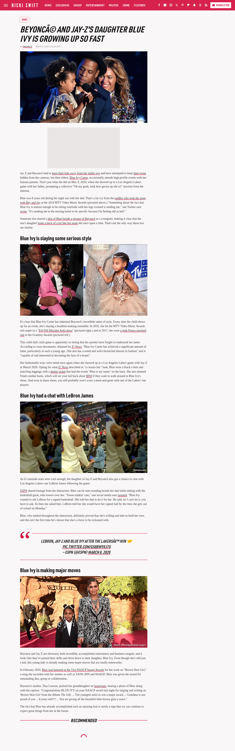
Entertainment (95, 5)
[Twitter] (176, 6)
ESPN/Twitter (140, 470)
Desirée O (27, 46)
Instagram (100, 686)
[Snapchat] (194, 6)
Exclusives (62, 5)
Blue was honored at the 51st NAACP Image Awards (73, 669)
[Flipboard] (188, 6)
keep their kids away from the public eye (76, 173)
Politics (113, 5)
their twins (139, 173)
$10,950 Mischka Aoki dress (55, 330)
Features (139, 5)
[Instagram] (170, 6)
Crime (126, 5)
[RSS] (206, 6)
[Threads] (200, 6)
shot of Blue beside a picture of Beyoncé (71, 218)
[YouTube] (165, 6)
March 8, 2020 (99, 552)
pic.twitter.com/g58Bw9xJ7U (86, 546)
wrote (23, 211)
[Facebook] (159, 6)
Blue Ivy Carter (79, 177)
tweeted (122, 495)
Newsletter (220, 5)
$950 (89, 376)
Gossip (78, 5)
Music (24, 19)
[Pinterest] (182, 6)
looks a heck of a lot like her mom (58, 223)
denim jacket (57, 371)
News (48, 5)
